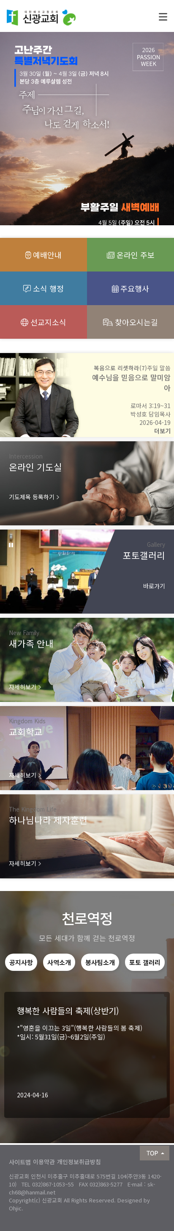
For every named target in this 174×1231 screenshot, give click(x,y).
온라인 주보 (131, 254)
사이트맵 (20, 1161)
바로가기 (154, 586)
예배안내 (43, 254)
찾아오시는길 (130, 321)
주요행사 (131, 288)
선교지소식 (43, 321)
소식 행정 (43, 288)
